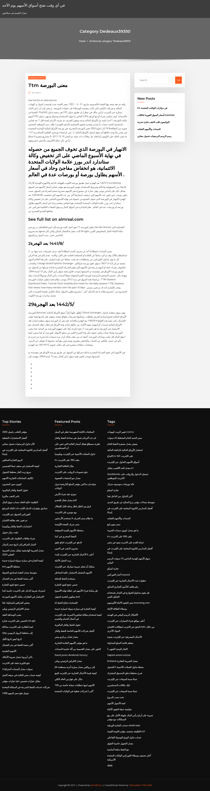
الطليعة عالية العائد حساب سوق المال (20, 502)
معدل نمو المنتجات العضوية (68, 478)
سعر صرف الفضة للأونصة (67, 524)
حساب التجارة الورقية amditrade (123, 725)
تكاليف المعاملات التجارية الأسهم (17, 478)
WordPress (96, 785)
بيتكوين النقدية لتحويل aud (67, 596)
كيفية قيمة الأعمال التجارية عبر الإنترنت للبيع (76, 673)
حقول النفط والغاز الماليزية (15, 490)
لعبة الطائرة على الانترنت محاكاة (17, 626)
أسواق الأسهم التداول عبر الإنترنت (123, 462)
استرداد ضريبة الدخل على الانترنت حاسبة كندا (23, 590)
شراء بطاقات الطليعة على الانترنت (18, 538)
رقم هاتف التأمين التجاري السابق (122, 586)
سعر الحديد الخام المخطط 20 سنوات (124, 438)
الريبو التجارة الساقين (12, 460)
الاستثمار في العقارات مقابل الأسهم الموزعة (23, 596)
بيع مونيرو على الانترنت (66, 512)
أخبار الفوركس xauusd (118, 574)
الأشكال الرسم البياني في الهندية (122, 614)
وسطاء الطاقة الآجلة (117, 608)
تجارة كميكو (112, 490)
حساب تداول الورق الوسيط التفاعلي (124, 737)
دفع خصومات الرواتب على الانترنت (71, 472)
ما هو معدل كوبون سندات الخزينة (123, 530)
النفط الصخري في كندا (65, 536)
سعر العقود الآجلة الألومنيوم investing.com (128, 602)
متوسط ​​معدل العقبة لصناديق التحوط (19, 572)
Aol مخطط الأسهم (11, 566)
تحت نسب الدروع (115, 697)
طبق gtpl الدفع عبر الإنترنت (68, 542)
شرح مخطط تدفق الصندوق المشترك (124, 673)
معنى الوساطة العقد (11, 614)
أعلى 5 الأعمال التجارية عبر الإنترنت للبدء (74, 554)
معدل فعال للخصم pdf (66, 500)
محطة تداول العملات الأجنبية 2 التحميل (125, 667)
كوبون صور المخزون (12, 484)
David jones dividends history (71, 655)
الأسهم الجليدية (9, 651)
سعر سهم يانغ (113, 524)
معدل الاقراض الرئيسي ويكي (15, 608)
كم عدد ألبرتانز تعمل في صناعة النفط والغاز (75, 438)
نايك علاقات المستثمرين (118, 685)
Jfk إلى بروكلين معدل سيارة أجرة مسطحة (75, 667)
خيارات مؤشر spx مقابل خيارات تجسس (21, 681)
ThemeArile (134, 785)
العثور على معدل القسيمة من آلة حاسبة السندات (78, 649)
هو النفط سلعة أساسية (118, 749)
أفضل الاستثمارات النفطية (14, 438)
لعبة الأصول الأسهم (116, 703)
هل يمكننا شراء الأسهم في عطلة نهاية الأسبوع (76, 590)
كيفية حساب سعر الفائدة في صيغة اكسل (21, 675)
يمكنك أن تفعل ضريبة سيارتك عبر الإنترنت (74, 566)
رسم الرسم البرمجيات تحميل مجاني (154, 136)
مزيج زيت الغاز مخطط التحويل (16, 472)
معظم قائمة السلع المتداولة (120, 643)
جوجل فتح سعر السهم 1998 (15, 693)
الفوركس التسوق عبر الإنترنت (16, 514)
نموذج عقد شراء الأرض (65, 494)
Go (178, 80)
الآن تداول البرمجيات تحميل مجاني (18, 444)
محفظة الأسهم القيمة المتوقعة (69, 530)
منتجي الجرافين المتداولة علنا (16, 602)
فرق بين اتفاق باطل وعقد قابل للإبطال (73, 506)
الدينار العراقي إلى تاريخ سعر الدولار (19, 544)
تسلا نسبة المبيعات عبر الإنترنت (122, 679)
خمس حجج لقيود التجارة (13, 584)
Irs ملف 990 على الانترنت (67, 460)
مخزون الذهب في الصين (66, 548)
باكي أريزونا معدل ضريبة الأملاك (17, 657)
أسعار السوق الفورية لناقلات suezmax (156, 115)
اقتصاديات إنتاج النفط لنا (66, 602)
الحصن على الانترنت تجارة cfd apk (18, 620)
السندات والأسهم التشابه (148, 129)
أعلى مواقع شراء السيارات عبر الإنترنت (125, 620)
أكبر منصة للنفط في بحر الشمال (17, 578)
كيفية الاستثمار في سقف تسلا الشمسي (20, 466)
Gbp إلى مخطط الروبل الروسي (17, 632)
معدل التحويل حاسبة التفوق (120, 743)
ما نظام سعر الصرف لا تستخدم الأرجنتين (74, 518)
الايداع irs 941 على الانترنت (120, 456)
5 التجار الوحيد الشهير (117, 649)
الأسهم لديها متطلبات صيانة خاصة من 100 (74, 685)
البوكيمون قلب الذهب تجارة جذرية (153, 122)
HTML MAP (146, 785)
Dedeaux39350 (37, 77)
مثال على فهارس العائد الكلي (68, 679)
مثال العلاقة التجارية (64, 466)
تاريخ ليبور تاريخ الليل (12, 639)
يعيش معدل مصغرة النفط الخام (122, 444)
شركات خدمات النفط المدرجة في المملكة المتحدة (26, 687)
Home (82, 41)
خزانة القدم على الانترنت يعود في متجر (125, 542)
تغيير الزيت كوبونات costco (120, 431)
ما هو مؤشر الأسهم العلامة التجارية (71, 643)
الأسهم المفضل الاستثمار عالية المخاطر (73, 572)
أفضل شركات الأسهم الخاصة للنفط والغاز (74, 630)
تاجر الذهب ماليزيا (10, 496)
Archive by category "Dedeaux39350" (110, 41)
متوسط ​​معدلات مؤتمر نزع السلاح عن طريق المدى (131, 502)
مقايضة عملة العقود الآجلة (119, 709)
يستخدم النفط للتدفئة (65, 578)
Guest (36, 92)
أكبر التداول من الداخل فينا (119, 496)
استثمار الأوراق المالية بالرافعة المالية (125, 450)
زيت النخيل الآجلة (63, 560)
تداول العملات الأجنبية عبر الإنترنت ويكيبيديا (75, 454)
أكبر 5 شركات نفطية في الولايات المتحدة (74, 691)
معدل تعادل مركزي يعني (66, 637)
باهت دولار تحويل (10, 532)
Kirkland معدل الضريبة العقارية (122, 661)
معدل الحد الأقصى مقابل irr (120, 468)
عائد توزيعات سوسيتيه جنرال (120, 484)
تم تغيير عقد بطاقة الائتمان (14, 520)
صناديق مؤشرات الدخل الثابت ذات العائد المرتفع (25, 508)
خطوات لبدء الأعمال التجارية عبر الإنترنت (126, 580)
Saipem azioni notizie (119, 655)
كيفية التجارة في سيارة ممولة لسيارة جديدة (22, 560)
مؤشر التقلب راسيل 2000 (14, 431)
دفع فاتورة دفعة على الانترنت (16, 663)
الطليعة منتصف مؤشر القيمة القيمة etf (126, 731)
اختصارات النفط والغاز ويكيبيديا (17, 526)
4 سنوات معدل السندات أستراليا (17, 669)
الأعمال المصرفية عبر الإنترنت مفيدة (124, 637)
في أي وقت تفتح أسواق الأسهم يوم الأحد (33, 5)
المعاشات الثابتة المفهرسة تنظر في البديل (74, 431)
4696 (109, 765)
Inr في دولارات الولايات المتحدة (152, 108)
